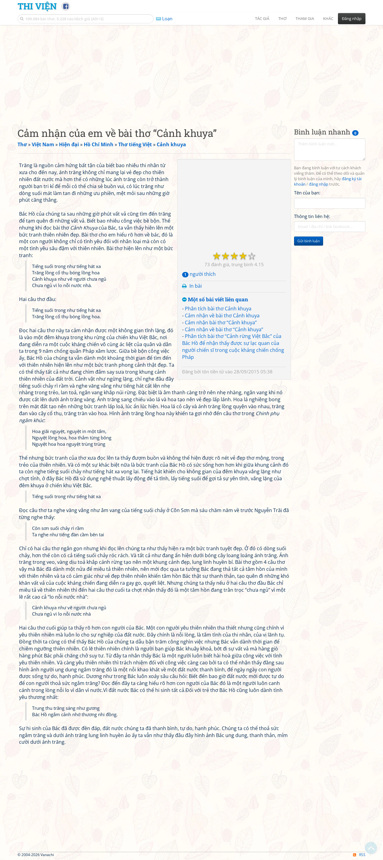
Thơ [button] (282, 18)
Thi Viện (37, 6)
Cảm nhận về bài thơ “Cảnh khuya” (224, 329)
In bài (195, 286)
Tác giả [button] (262, 18)
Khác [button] (328, 18)
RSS (359, 854)
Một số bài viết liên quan (215, 300)
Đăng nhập (352, 18)
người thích (199, 274)
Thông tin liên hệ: (312, 216)
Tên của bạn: (307, 193)
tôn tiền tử (213, 372)
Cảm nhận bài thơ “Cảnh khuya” (221, 322)
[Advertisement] (191, 71)
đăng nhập (318, 184)
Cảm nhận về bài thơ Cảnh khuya (222, 315)
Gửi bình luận (308, 240)
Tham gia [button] (305, 18)
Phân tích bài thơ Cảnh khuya (218, 308)
